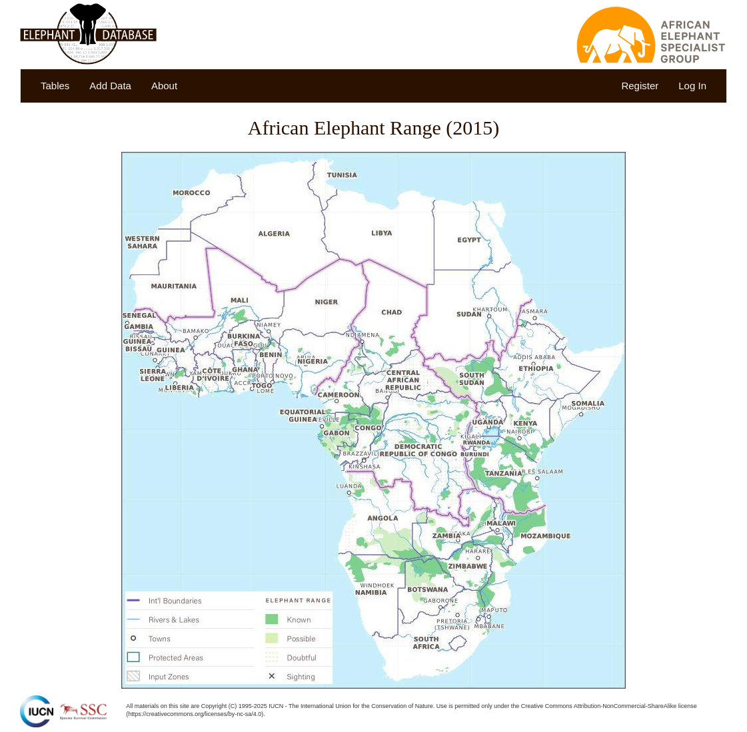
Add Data (110, 85)
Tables (55, 85)
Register (639, 85)
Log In (692, 85)
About (164, 85)
